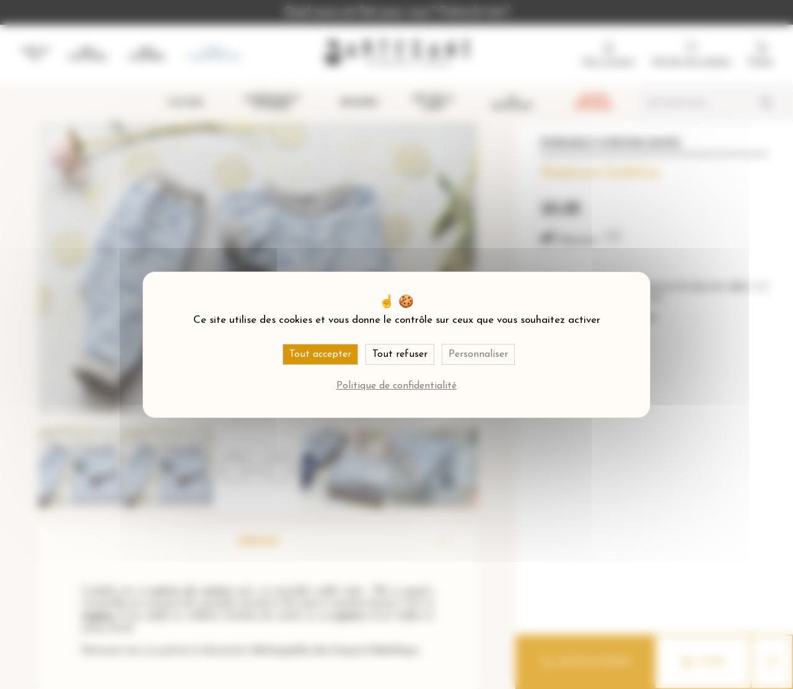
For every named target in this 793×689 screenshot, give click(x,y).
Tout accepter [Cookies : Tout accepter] (320, 354)
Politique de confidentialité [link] (396, 386)
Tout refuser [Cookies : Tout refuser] (399, 354)
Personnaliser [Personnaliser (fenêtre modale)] (478, 354)
